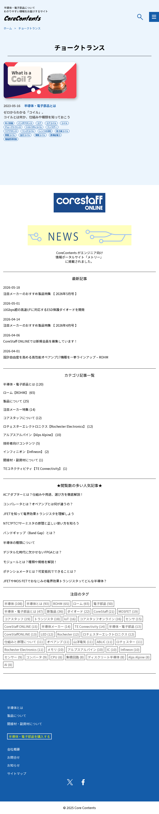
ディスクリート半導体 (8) (106, 657)
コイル (64, 123)
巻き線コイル (62, 131)
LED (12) (47, 634)
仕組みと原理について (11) (23, 641)
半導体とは (15, 707)
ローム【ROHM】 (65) (19, 392)
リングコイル (28, 131)
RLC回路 (9, 123)
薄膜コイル (40, 134)
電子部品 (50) (103, 603)
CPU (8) (56, 657)
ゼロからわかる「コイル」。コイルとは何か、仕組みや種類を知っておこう (37, 114)
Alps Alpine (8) (139, 657)
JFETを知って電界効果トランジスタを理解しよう (38, 513)
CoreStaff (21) (104, 611)
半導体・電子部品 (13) (125, 626)
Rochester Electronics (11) (23, 649)
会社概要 (13, 749)
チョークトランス (13, 127)
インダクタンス (25, 123)
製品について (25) (16, 401)
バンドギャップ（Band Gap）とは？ (29, 532)
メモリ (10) (55, 649)
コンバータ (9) (36, 657)
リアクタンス (11, 131)
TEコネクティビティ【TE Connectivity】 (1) (35, 468)
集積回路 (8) (75, 657)
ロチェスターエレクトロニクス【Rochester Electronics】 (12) (48, 426)
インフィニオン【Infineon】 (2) (26, 451)
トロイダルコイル (34, 127)
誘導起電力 (55, 134)
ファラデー (52, 127)
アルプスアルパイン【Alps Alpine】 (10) (32, 434)
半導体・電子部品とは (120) (23, 384)
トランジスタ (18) (47, 618)
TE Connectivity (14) (90, 626)
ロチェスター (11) (129, 641)
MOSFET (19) (128, 611)
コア (39, 123)
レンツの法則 (45, 131)
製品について (16, 715)
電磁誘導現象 (11, 138)
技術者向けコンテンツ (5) (21, 443)
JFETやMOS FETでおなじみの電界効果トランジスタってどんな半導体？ (55, 580)
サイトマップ (16, 773)
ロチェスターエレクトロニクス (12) (108, 634)
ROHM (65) (61, 603)
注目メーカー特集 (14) (19, 409)
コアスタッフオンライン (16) (100, 618)
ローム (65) (81, 603)
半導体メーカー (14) (56, 626)
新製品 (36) (55, 611)
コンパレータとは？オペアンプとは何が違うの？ (38, 503)
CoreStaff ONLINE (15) (21, 626)
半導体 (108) (13, 603)
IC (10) (112, 649)
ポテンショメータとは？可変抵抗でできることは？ (39, 571)
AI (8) (8, 664)
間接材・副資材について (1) (23, 460)
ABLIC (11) (104, 641)
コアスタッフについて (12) (22, 417)
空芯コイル (25, 134)
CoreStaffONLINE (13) (20, 634)
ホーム (8, 28)
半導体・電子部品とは (40, 105)
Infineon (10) (130, 649)
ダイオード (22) (78, 611)
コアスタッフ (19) (17, 618)
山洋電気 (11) (83, 641)
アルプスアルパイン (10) (85, 649)
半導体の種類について (19, 542)
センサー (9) (13, 657)
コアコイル (51, 123)
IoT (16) (70, 618)
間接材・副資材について (24, 723)
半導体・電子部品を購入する (29, 736)
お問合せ (13, 757)
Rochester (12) (68, 634)
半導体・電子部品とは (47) (23, 611)
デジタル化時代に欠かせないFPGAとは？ (32, 552)
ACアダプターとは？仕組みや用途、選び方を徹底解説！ (43, 494)
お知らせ (13, 765)
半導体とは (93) (37, 603)
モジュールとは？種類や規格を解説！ (30, 561)
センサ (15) (133, 618)
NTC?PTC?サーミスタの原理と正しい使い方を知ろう (41, 523)
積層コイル (10, 134)
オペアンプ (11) (58, 641)
